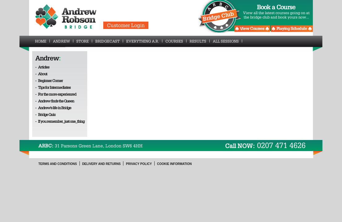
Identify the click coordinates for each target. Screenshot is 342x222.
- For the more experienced (55, 94)
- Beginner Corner (49, 80)
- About (41, 74)
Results (200, 41)
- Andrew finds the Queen (54, 101)
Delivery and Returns (101, 164)
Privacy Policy (139, 164)
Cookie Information (174, 164)
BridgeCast (109, 41)
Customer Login (126, 25)
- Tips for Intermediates (53, 87)
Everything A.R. (144, 41)
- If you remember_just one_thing (59, 121)
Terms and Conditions (57, 164)
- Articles (42, 67)
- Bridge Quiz (45, 114)
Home (42, 41)
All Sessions (227, 41)
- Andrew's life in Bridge (53, 107)
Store (84, 41)
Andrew (63, 41)
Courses (175, 41)
